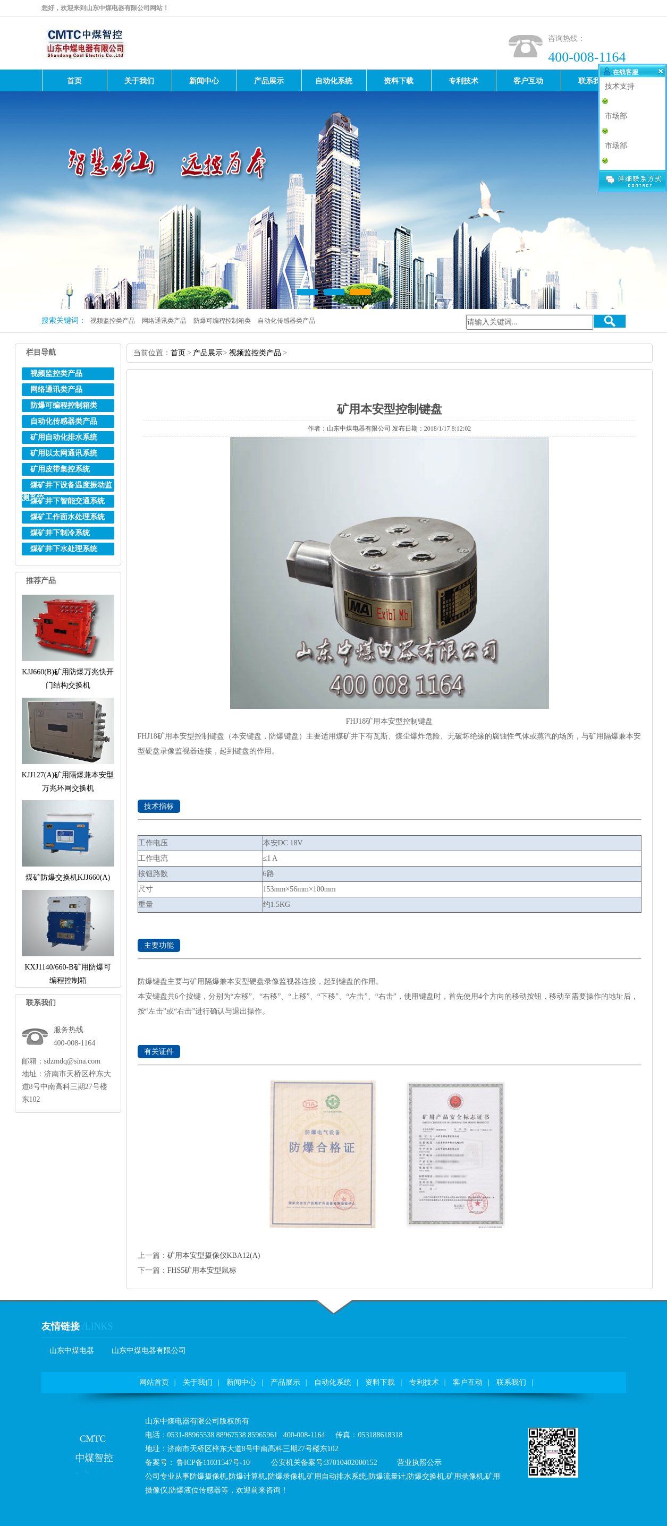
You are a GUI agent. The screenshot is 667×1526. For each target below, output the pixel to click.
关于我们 (198, 1382)
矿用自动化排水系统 (63, 437)
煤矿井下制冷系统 (60, 533)
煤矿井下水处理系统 (63, 549)
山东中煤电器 (71, 1350)
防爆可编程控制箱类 (222, 320)
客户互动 (468, 1382)
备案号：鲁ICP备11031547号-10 (197, 1463)
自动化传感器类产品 (286, 320)
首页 (178, 353)
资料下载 (380, 1382)
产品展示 (208, 353)
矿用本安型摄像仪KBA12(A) (213, 1255)
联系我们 (511, 1382)
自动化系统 (332, 1382)
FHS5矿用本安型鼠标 (202, 1270)
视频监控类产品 (112, 320)
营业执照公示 (419, 1463)
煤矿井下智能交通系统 (67, 501)
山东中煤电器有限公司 (149, 1350)
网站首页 (154, 1382)
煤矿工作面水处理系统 (67, 517)
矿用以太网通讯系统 (63, 453)
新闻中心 (241, 1382)
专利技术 (424, 1382)
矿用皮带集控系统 (60, 469)
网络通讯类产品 (164, 320)
